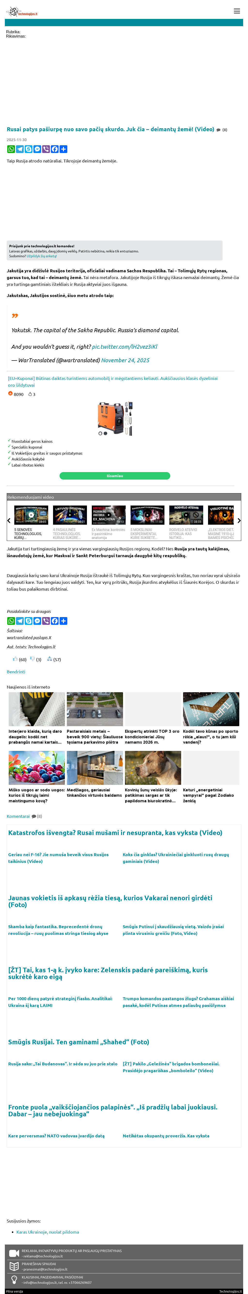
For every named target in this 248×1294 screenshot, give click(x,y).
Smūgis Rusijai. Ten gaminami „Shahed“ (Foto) (78, 1041)
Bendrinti (16, 671)
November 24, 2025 (125, 360)
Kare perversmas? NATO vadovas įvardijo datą (57, 1135)
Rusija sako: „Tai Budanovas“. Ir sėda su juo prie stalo (63, 1063)
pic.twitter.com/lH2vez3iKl (124, 346)
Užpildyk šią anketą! (42, 256)
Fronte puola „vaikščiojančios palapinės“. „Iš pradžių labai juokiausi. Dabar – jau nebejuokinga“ (112, 1110)
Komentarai (24, 816)
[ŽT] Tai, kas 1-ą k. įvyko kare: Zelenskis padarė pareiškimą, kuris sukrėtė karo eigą (108, 973)
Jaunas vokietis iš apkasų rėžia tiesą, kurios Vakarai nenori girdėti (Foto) (110, 901)
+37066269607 (80, 1282)
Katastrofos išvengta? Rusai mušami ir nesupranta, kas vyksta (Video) (115, 832)
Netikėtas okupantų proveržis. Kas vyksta (166, 1135)
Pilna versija (14, 1291)
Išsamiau (115, 475)
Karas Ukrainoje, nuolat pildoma (47, 1231)
